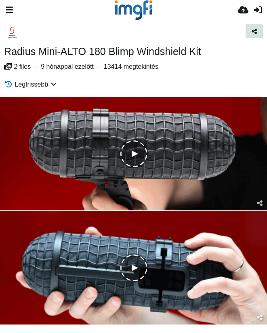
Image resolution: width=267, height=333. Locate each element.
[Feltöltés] (243, 10)
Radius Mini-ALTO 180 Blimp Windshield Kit (102, 51)
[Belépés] (257, 10)
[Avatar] (12, 32)
